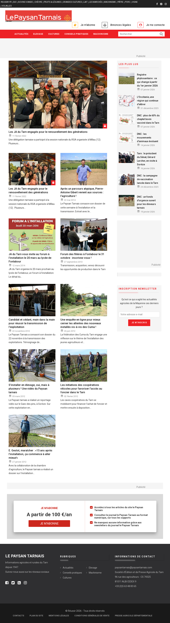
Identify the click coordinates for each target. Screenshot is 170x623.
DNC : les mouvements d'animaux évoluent (147, 138)
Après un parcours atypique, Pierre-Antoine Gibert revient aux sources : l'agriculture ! (82, 192)
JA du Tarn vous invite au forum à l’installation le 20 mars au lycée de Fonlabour (30, 258)
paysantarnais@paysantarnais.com (133, 567)
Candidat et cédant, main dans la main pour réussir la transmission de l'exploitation (32, 323)
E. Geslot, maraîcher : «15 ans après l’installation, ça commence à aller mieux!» (30, 454)
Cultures (53, 34)
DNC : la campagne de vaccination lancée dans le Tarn (147, 179)
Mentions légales (59, 616)
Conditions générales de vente (91, 616)
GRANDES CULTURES (72, 2)
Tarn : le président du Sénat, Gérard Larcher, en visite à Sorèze (147, 159)
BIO (15, 2)
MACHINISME (110, 2)
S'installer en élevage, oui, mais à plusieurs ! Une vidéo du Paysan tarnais (29, 388)
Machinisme (100, 34)
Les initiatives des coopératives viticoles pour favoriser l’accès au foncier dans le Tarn (81, 388)
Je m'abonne (88, 24)
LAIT (85, 2)
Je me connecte (155, 24)
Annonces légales (120, 24)
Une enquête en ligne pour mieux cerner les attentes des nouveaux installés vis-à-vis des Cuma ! (80, 323)
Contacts (18, 616)
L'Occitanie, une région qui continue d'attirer (147, 101)
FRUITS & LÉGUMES (52, 2)
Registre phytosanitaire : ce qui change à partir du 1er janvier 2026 (147, 80)
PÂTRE (120, 2)
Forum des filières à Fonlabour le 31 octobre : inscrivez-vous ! (82, 256)
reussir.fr (6, 2)
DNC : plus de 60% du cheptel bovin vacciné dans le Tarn (148, 119)
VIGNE (135, 2)
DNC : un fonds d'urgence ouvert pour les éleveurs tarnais (146, 202)
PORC (127, 2)
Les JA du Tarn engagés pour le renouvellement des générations (48, 131)
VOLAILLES (7, 6)
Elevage (38, 34)
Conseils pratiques (76, 34)
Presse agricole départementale (133, 616)
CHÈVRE (38, 2)
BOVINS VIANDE (25, 2)
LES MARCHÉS (95, 2)
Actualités (21, 34)
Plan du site (36, 616)
